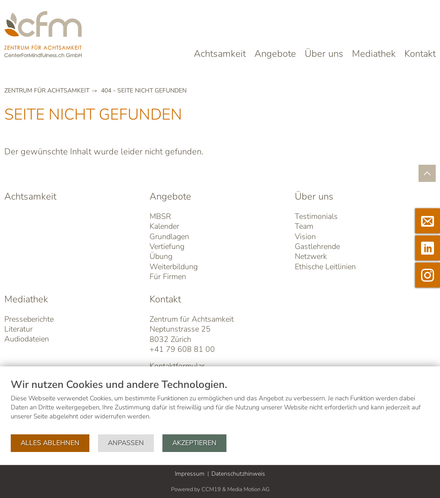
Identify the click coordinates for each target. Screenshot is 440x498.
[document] (220, 405)
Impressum (190, 474)
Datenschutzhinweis (238, 474)
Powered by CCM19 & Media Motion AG (220, 489)
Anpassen (126, 443)
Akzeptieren (194, 443)
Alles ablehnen (50, 443)
